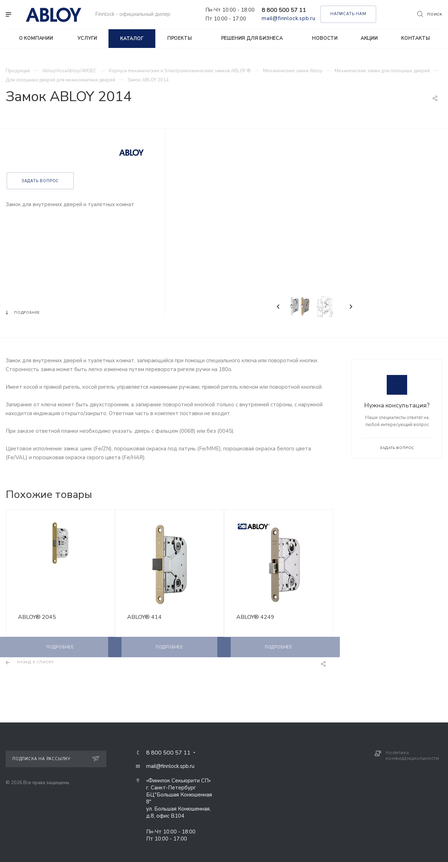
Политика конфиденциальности (412, 756)
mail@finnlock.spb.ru (289, 18)
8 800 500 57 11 (284, 10)
